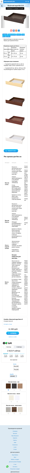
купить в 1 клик (13, 336)
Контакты (15, 466)
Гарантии (18, 34)
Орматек (15, 438)
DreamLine (15, 444)
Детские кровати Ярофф (15, 461)
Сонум (15, 449)
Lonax (15, 447)
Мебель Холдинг (15, 459)
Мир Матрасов (14, 435)
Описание (5, 34)
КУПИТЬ (13, 333)
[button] (3, 22)
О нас (15, 464)
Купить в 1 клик (12, 150)
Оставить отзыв (8, 324)
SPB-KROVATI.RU (9, 1)
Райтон (15, 440)
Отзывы (8, 36)
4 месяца (19, 347)
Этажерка (15, 431)
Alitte (15, 442)
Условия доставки (12, 34)
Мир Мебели (15, 455)
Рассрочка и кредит (15, 469)
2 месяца (8, 347)
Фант (15, 457)
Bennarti (15, 433)
